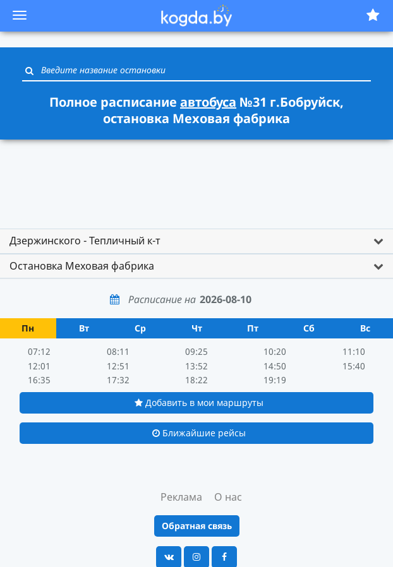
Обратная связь (197, 526)
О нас (228, 497)
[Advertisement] (196, 178)
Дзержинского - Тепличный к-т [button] (84, 241)
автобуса (208, 101)
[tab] (196, 241)
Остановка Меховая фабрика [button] (81, 266)
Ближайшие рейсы (199, 433)
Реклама (181, 497)
